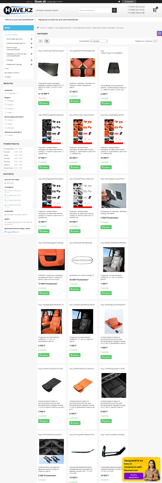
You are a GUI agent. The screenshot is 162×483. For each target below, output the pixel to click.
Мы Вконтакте (49, 463)
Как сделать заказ (11, 460)
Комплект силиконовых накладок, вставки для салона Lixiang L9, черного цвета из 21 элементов (113, 150)
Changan (10, 60)
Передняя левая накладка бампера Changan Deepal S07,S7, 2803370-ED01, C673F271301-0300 (51, 86)
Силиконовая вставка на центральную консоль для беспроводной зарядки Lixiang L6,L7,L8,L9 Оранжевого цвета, (113, 276)
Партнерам (88, 467)
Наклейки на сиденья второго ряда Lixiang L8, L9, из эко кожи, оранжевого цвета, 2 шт (113, 405)
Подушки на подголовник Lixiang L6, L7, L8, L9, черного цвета (81, 275)
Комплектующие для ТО (16, 43)
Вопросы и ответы (11, 457)
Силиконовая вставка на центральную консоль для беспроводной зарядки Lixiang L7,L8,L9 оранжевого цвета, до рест (50, 341)
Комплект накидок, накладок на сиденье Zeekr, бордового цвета (82, 85)
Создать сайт (51, 1)
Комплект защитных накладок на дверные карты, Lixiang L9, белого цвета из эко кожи (81, 213)
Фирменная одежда (14, 64)
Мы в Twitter (49, 467)
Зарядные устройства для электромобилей (58, 19)
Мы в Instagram (50, 460)
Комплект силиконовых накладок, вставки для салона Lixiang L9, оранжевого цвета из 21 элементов (82, 150)
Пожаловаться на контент (90, 481)
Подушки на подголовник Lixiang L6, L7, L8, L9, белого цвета (142, 213)
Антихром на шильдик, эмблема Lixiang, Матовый (51, 212)
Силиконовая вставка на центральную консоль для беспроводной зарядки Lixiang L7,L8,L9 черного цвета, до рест (144, 276)
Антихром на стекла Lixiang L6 (112, 211)
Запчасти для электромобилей (19, 19)
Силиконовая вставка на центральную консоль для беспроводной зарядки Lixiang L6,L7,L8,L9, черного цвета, (81, 340)
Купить (45, 103)
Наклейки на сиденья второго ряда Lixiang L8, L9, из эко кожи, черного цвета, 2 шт (144, 405)
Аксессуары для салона (82, 28)
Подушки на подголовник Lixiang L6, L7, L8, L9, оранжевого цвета (48, 275)
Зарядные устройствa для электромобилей (17, 55)
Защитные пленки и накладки (103, 28)
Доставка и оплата (11, 73)
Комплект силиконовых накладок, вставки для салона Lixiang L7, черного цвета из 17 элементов (144, 86)
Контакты (87, 457)
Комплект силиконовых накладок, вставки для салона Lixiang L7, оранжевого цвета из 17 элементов (51, 150)
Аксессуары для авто (63, 28)
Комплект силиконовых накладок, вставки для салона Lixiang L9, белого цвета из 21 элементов (143, 150)
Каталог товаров (47, 28)
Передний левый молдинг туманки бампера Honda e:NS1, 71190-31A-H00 (50, 405)
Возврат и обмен (11, 463)
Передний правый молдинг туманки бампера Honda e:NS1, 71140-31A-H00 (81, 405)
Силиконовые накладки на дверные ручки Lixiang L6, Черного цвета (110, 339)
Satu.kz (91, 479)
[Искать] (114, 10)
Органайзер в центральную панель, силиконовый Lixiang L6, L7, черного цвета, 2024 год (113, 87)
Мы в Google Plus (50, 470)
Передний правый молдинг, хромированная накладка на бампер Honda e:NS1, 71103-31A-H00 (142, 340)
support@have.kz (13, 232)
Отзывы (7, 77)
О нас (6, 68)
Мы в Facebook (50, 457)
